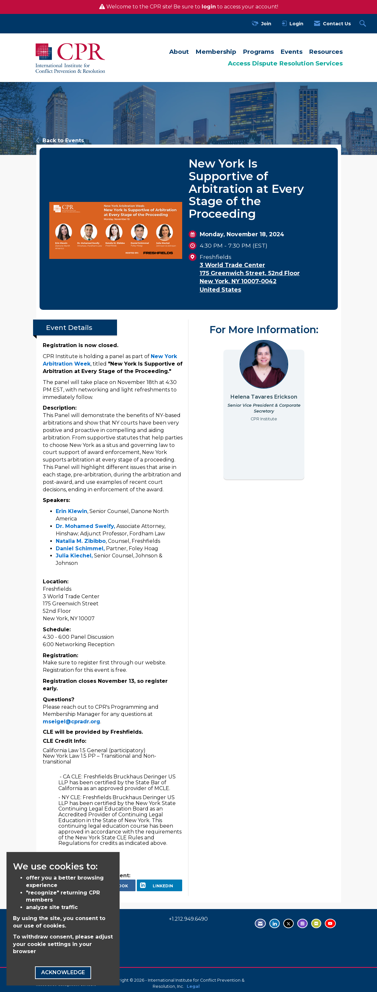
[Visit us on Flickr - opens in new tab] (316, 923)
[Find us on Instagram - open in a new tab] (302, 923)
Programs (258, 51)
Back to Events (60, 140)
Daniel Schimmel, (80, 548)
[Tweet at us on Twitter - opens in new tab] (288, 923)
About (179, 51)
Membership (215, 51)
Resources (326, 51)
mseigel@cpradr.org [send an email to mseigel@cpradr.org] (71, 721)
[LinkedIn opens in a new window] (159, 885)
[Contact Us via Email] (260, 923)
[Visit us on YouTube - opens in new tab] (330, 923)
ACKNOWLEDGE (63, 972)
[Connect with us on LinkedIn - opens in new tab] (274, 923)
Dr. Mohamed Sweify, (85, 526)
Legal (193, 986)
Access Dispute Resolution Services (285, 63)
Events (291, 51)
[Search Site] (363, 24)
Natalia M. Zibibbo (81, 541)
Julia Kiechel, (74, 556)
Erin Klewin (71, 511)
